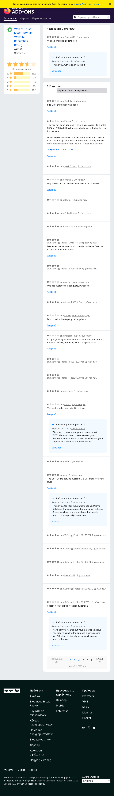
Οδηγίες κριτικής (40, 760)
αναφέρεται (35, 777)
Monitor (87, 712)
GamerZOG (70, 37)
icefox (67, 404)
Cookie (21, 770)
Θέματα (24, 18)
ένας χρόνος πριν (83, 226)
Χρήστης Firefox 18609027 (77, 588)
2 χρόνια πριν (81, 391)
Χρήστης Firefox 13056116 (65, 242)
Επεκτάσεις (10, 18)
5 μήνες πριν (80, 101)
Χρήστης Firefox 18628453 (65, 361)
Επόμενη (99, 660)
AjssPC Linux (70, 166)
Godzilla (68, 101)
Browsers (88, 696)
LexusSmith (70, 575)
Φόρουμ (35, 745)
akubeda (68, 391)
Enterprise (62, 711)
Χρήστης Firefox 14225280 (65, 377)
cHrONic (68, 226)
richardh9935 (71, 302)
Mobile (60, 705)
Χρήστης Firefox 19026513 (65, 268)
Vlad (66, 461)
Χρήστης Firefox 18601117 (77, 602)
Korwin (67, 315)
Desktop (61, 700)
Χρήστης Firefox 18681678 (77, 548)
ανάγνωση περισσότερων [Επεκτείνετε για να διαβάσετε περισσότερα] (60, 149)
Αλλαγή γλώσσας (90, 777)
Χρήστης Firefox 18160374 (77, 562)
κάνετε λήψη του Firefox (86, 4)
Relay (85, 707)
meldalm (68, 335)
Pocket (86, 718)
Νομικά (33, 770)
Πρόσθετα (36, 690)
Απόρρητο (9, 770)
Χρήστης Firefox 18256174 (77, 535)
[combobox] (91, 17)
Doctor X (68, 200)
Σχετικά (35, 696)
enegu (67, 179)
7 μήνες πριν (84, 166)
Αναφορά (51, 47)
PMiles (67, 121)
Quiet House (70, 213)
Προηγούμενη (56, 660)
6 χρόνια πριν (84, 37)
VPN (85, 701)
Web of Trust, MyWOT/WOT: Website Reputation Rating (23, 37)
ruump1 (67, 282)
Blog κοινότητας (40, 739)
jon (65, 475)
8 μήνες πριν (78, 179)
